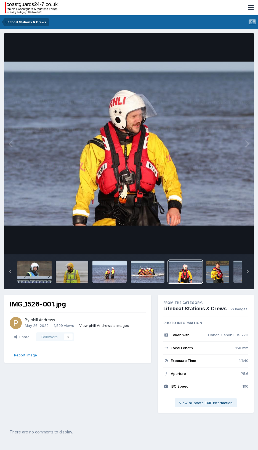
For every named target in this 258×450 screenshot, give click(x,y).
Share (22, 337)
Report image (25, 355)
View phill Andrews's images (104, 325)
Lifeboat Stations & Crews (195, 308)
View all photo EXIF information (206, 403)
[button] (10, 272)
